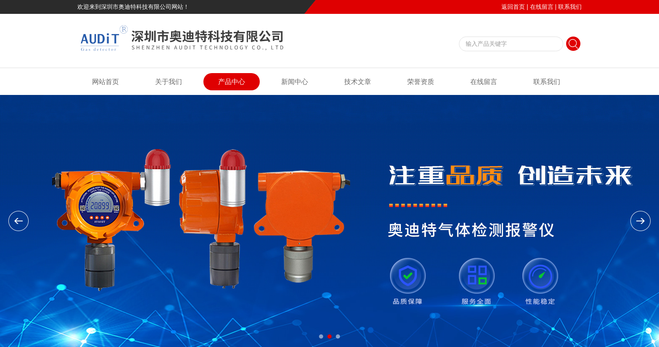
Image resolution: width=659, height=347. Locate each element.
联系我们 (570, 6)
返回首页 (513, 6)
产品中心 (231, 81)
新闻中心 (294, 81)
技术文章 (357, 81)
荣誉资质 (420, 81)
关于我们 (168, 81)
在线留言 (542, 6)
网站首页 (105, 81)
